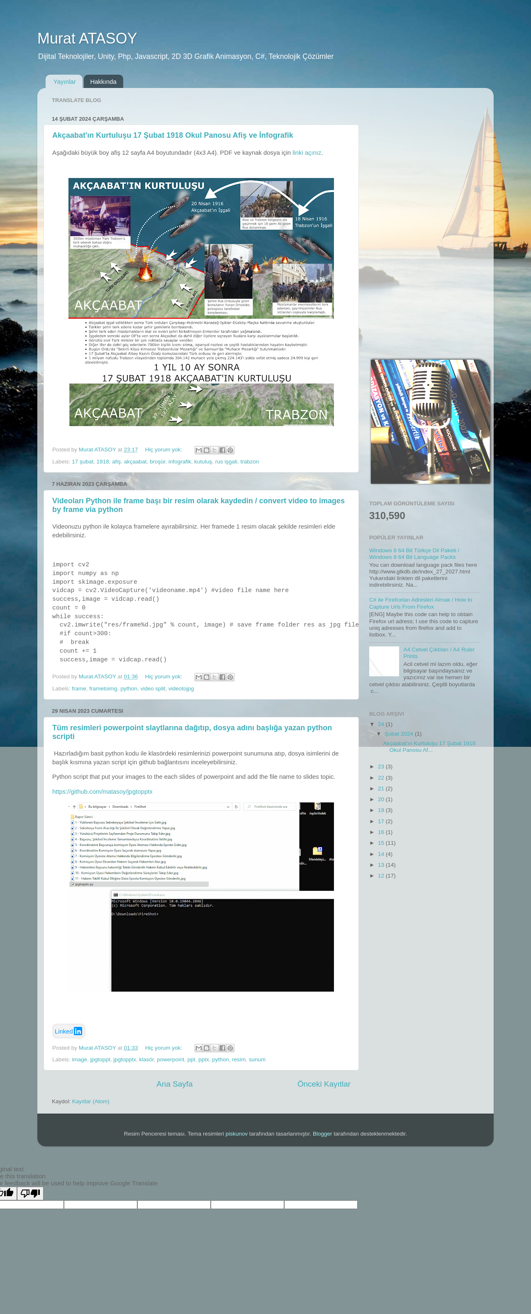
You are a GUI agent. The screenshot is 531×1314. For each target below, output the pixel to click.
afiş (116, 461)
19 (382, 810)
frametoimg (103, 688)
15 (382, 843)
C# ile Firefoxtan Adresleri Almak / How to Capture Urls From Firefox (420, 603)
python (128, 688)
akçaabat (135, 461)
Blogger (322, 1134)
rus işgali (226, 461)
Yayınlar (65, 81)
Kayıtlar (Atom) (91, 1101)
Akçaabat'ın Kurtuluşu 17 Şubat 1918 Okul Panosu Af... (429, 746)
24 (382, 724)
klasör (146, 1059)
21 (382, 788)
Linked (69, 1031)
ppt (191, 1059)
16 (382, 832)
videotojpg (181, 688)
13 (382, 865)
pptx (203, 1059)
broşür (158, 461)
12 (382, 876)
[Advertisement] (424, 218)
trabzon (249, 461)
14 (382, 854)
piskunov (237, 1134)
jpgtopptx (124, 1059)
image (79, 1059)
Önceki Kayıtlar (324, 1084)
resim (239, 1059)
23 (382, 766)
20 (382, 799)
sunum (257, 1059)
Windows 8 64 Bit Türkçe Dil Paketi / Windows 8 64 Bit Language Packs (414, 553)
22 (382, 778)
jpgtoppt (100, 1059)
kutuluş (203, 461)
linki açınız (306, 152)
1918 (103, 461)
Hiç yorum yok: (164, 449)
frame (79, 688)
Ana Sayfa (174, 1084)
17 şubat (82, 461)
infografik (179, 461)
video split (152, 688)
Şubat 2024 (400, 734)
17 (382, 821)
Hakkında (103, 81)
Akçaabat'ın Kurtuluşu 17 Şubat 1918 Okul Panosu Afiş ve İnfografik (172, 135)
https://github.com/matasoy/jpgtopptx (102, 791)
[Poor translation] (30, 1193)
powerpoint (170, 1059)
